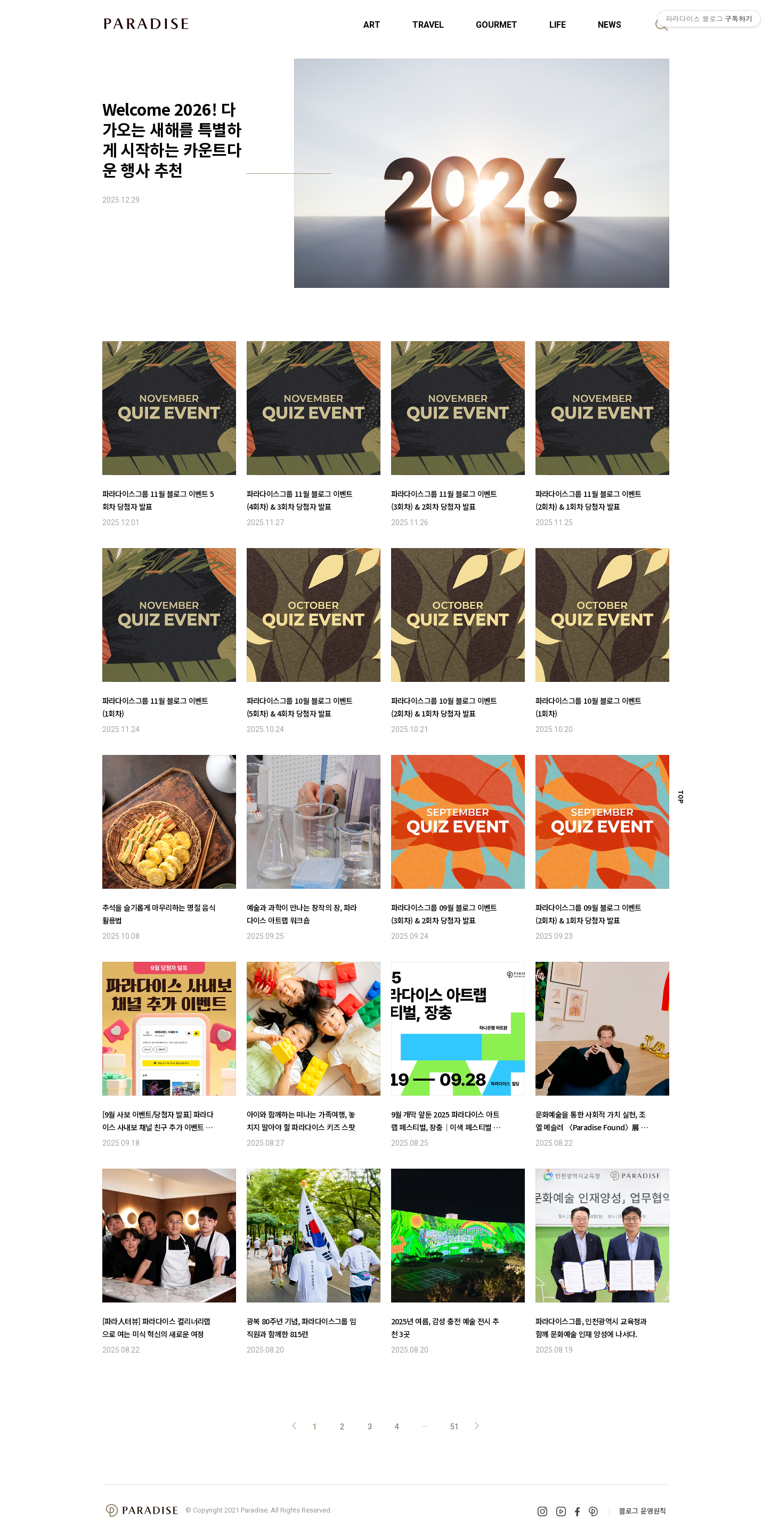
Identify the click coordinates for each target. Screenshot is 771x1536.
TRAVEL (428, 25)
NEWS (609, 25)
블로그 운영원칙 (642, 1511)
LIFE (557, 25)
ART (371, 25)
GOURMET (496, 25)
